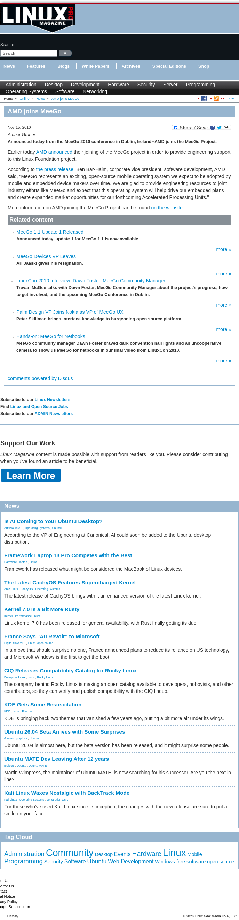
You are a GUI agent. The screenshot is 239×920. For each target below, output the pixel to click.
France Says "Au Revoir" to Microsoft (52, 636)
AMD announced (54, 152)
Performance (23, 616)
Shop (203, 66)
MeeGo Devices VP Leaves (46, 256)
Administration (21, 84)
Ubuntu (57, 528)
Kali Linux (10, 799)
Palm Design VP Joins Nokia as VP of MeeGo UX (70, 312)
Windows (165, 861)
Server (170, 84)
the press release (54, 169)
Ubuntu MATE (38, 765)
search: (7, 44)
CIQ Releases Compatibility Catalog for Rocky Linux (70, 670)
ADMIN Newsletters (53, 413)
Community (70, 853)
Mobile (195, 854)
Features (36, 66)
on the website (166, 207)
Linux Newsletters (53, 399)
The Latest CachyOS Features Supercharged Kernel (70, 582)
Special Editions (169, 66)
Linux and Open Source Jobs (39, 406)
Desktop (54, 84)
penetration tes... (57, 799)
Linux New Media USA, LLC (216, 916)
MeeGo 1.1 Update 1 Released (49, 232)
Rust (37, 616)
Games (9, 738)
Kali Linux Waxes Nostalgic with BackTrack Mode (66, 793)
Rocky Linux (45, 677)
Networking (95, 91)
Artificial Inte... (13, 528)
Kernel (8, 616)
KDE (7, 711)
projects (9, 765)
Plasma (27, 711)
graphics (21, 738)
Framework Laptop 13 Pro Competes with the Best (68, 555)
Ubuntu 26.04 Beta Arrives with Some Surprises (64, 732)
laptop (23, 562)
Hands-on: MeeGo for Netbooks (50, 336)
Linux (33, 562)
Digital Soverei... (14, 643)
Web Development (130, 861)
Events (122, 854)
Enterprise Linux (14, 677)
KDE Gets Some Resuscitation (42, 704)
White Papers (96, 66)
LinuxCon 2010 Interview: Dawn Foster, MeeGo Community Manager (90, 280)
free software (191, 861)
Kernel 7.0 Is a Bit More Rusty (41, 609)
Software (64, 91)
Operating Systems (26, 91)
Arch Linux (11, 589)
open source (45, 643)
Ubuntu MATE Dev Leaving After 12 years (56, 759)
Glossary (12, 916)
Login (230, 98)
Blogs (63, 66)
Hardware (118, 84)
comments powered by (40, 378)
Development (85, 84)
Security (146, 84)
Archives (131, 66)
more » (223, 249)
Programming (200, 84)
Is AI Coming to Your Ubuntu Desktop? (53, 521)
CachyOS (27, 589)
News (9, 66)
